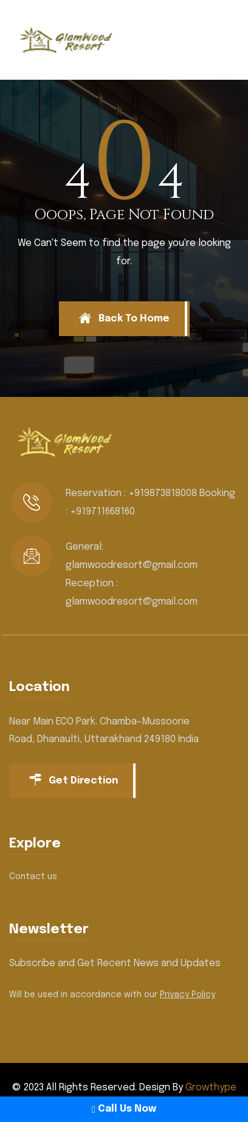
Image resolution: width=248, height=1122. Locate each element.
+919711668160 (102, 512)
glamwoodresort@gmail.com (132, 565)
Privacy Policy (187, 995)
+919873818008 (162, 493)
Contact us (33, 876)
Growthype (210, 1087)
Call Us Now (124, 1109)
